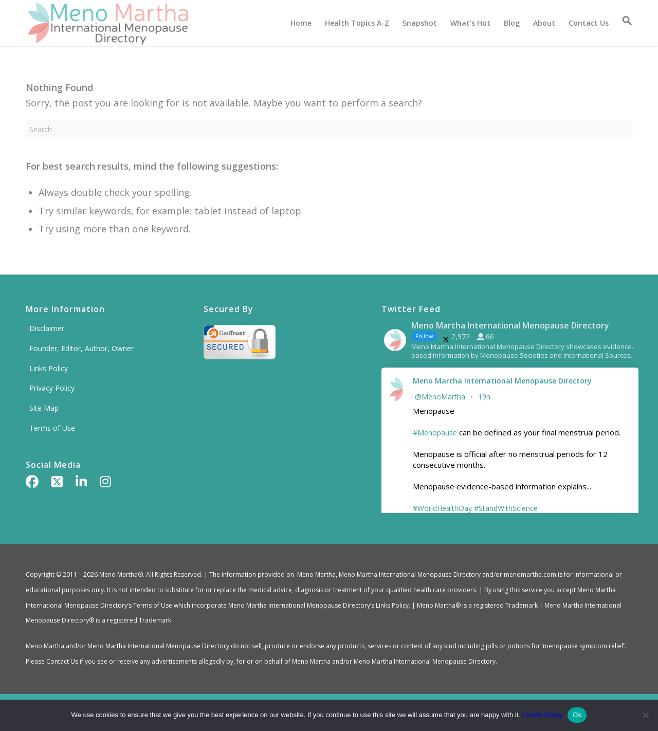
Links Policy (48, 368)
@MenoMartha (440, 396)
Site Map (44, 408)
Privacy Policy (52, 388)
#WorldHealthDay (442, 508)
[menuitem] (301, 23)
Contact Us (62, 661)
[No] (645, 715)
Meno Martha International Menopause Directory (502, 381)
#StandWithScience (506, 508)
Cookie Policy (542, 715)
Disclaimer (46, 328)
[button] (623, 23)
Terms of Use (52, 428)
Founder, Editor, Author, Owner (81, 348)
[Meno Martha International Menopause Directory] (108, 23)
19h (485, 396)
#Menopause (435, 432)
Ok (577, 715)
